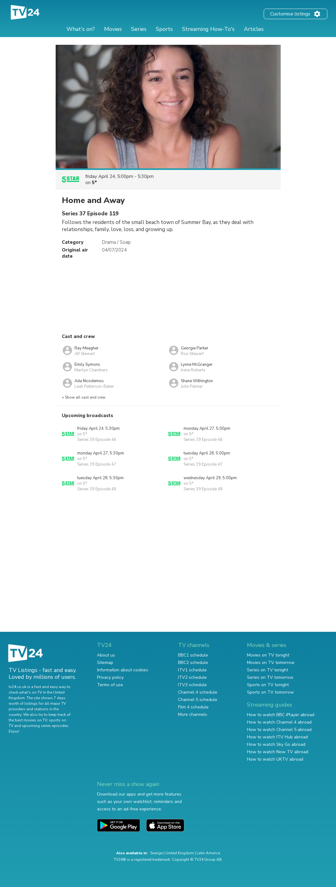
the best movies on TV (28, 720)
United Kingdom (179, 853)
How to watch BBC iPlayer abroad (280, 715)
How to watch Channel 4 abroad (279, 722)
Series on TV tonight (267, 670)
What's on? (80, 29)
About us (106, 655)
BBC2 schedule (193, 662)
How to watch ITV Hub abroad (277, 737)
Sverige (156, 853)
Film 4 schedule (193, 707)
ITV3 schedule (192, 685)
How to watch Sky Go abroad (276, 744)
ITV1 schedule (192, 670)
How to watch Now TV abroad (277, 752)
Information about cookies (122, 670)
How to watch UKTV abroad (275, 759)
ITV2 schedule (192, 677)
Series (139, 29)
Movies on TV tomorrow (271, 662)
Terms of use (110, 685)
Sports (164, 29)
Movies (113, 29)
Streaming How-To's (208, 29)
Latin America (208, 853)
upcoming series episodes (45, 725)
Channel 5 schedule (197, 700)
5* (94, 183)
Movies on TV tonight (268, 655)
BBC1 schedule (193, 655)
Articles (254, 29)
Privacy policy (110, 677)
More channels (192, 714)
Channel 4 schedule (197, 692)
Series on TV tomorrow (270, 677)
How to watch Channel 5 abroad (279, 730)
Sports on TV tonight (268, 685)
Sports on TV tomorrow (270, 692)
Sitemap (105, 662)
